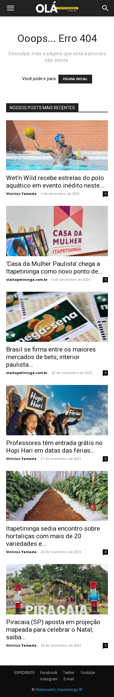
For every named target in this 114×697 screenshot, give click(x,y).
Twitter (69, 672)
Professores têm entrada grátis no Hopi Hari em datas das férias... (54, 446)
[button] (10, 8)
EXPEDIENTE (24, 672)
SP (81, 689)
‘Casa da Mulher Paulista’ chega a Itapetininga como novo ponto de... (54, 267)
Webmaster (46, 689)
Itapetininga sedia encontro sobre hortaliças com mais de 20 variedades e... (53, 536)
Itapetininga (67, 689)
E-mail (69, 679)
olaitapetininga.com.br (26, 279)
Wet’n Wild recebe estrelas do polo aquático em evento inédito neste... (55, 181)
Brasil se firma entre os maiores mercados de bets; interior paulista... (51, 357)
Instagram (49, 679)
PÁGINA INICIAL (75, 79)
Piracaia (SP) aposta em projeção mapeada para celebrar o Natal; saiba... (53, 629)
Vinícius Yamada (21, 193)
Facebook (48, 672)
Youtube (88, 672)
